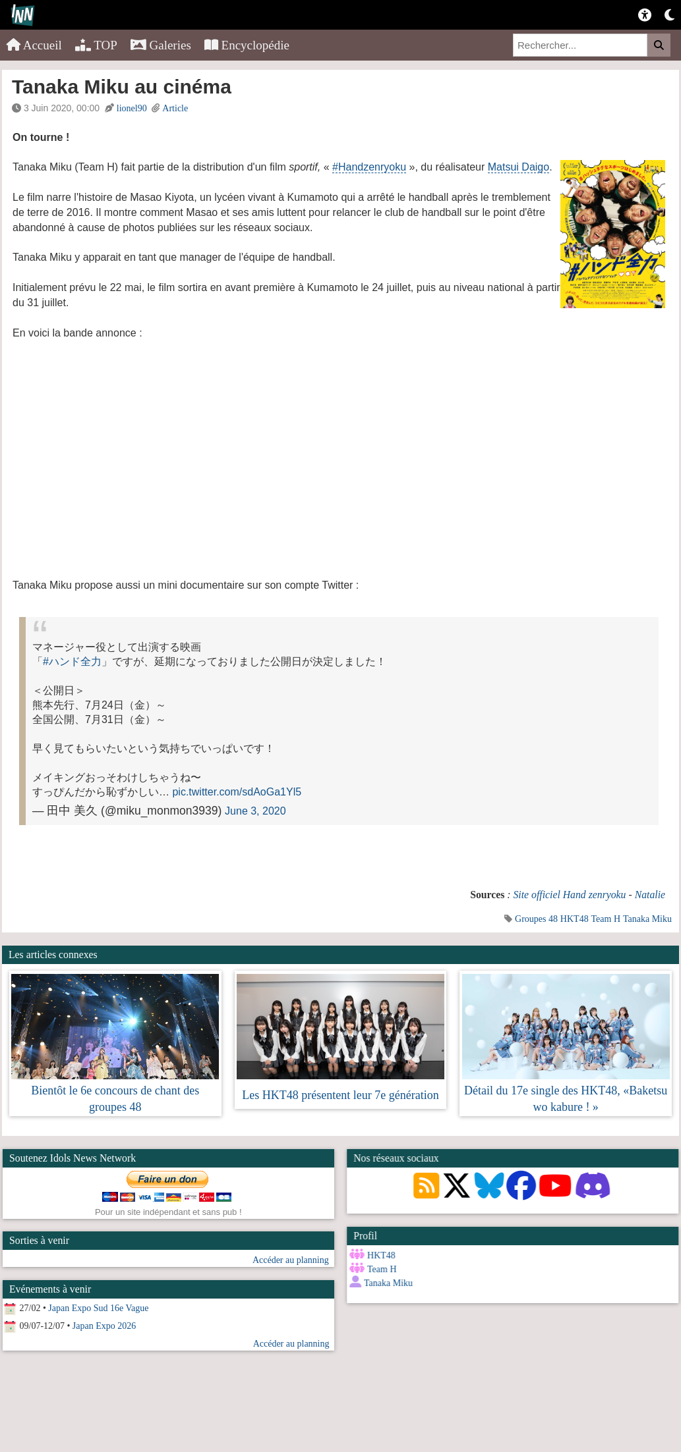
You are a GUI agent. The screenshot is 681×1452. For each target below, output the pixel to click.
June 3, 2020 (255, 811)
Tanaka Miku (647, 919)
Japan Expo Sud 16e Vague (98, 1308)
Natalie (650, 894)
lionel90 (132, 108)
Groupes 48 (536, 919)
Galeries (161, 45)
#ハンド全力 (72, 661)
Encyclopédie (246, 45)
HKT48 (574, 919)
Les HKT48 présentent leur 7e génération (340, 1095)
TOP (96, 45)
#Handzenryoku (369, 167)
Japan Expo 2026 (104, 1326)
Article (175, 108)
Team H (606, 919)
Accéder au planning (290, 1260)
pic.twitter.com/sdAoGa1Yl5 (236, 791)
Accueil (34, 45)
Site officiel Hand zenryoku (569, 894)
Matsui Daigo (518, 167)
